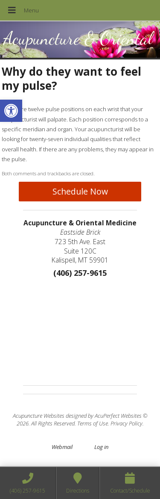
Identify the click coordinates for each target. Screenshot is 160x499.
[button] (11, 111)
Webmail (62, 447)
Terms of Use (92, 423)
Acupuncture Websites (38, 415)
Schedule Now (80, 191)
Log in (101, 447)
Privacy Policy (127, 423)
